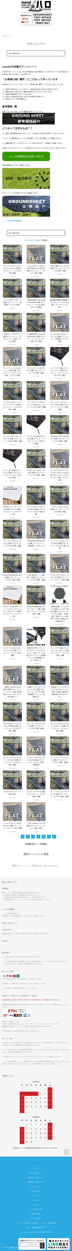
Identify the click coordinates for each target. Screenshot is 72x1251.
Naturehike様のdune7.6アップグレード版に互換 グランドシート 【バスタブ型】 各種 (36, 610)
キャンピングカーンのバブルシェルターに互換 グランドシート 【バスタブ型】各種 (12, 269)
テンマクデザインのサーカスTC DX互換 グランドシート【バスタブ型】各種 (36, 510)
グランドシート (6, 36)
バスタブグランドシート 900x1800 (12, 793)
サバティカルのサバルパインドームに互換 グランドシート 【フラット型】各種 (12, 651)
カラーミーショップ (8, 1245)
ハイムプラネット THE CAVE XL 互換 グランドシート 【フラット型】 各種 (12, 825)
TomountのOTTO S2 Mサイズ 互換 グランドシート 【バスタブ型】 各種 (59, 438)
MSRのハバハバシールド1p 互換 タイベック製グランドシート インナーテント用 (12, 510)
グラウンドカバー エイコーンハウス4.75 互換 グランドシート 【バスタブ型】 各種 (12, 761)
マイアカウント (36, 1200)
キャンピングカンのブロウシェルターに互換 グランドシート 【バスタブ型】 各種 (59, 727)
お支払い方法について (36, 1173)
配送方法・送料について (36, 1177)
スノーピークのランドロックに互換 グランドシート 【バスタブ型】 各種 (12, 543)
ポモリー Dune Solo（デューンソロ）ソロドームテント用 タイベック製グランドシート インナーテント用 (12, 611)
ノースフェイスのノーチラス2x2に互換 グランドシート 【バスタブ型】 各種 (59, 544)
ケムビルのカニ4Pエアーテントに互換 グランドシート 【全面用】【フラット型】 (59, 337)
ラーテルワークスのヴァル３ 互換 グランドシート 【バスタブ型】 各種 (36, 370)
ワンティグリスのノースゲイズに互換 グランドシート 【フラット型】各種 (59, 577)
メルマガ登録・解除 (36, 1209)
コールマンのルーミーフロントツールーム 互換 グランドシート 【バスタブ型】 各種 (12, 405)
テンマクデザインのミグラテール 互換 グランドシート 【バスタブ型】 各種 (12, 438)
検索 (42, 1245)
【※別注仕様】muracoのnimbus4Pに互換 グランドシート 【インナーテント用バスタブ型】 (36, 337)
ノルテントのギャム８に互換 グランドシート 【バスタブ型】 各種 (59, 509)
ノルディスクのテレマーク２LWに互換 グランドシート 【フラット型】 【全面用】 (36, 761)
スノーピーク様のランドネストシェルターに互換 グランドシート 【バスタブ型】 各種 (59, 651)
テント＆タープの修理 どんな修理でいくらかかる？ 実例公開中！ (36, 1223)
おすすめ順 (29, 240)
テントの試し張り (36, 1218)
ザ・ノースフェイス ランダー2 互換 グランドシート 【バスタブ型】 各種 (59, 794)
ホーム (36, 1168)
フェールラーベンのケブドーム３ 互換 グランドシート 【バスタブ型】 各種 (36, 404)
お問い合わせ (36, 1191)
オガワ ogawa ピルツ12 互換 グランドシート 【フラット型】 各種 (36, 825)
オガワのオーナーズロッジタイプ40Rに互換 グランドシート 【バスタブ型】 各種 (12, 727)
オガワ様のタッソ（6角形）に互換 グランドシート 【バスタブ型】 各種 (36, 577)
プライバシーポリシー (36, 1186)
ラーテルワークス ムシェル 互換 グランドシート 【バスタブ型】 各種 (59, 760)
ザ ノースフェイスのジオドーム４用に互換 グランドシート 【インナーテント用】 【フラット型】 (12, 371)
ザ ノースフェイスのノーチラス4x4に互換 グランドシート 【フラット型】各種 (59, 405)
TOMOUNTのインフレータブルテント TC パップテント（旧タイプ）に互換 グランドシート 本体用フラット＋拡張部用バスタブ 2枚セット (36, 654)
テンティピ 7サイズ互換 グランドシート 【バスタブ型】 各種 (36, 794)
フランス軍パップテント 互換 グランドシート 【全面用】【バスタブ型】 (12, 302)
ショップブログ (36, 1195)
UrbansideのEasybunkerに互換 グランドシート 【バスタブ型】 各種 (12, 577)
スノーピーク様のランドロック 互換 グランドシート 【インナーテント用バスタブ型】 (12, 474)
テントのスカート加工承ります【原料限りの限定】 (36, 1232)
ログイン (36, 1204)
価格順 (37, 240)
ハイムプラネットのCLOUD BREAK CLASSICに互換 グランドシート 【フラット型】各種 (36, 269)
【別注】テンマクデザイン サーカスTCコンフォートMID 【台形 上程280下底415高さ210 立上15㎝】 (59, 692)
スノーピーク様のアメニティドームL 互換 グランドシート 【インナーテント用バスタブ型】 (59, 371)
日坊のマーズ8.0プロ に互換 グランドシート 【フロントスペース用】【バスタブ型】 (12, 337)
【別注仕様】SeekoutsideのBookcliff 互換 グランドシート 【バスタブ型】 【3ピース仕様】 (36, 303)
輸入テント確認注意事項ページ (36, 1227)
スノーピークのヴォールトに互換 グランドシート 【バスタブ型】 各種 (36, 726)
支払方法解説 (36, 1213)
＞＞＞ (12, 221)
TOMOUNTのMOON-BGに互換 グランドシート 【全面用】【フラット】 (36, 543)
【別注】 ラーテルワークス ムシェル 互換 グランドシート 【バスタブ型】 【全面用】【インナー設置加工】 (36, 692)
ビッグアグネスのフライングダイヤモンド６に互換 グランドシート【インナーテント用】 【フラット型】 (59, 475)
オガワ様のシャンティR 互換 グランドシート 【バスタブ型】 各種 (59, 268)
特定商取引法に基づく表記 (35, 1182)
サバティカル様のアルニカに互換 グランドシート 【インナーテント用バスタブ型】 (36, 439)
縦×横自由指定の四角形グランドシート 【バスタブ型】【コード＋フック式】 (59, 303)
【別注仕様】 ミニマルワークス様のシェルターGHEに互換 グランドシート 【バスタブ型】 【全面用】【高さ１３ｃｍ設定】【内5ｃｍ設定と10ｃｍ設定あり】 (59, 614)
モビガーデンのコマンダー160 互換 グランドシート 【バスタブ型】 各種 (36, 472)
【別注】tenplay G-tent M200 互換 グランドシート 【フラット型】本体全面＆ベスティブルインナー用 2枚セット (12, 692)
